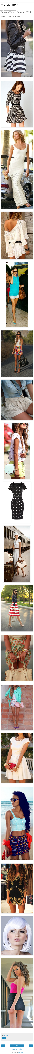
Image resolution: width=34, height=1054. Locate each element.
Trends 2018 (9, 5)
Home (17, 1045)
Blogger (20, 1052)
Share (4, 1038)
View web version (17, 1049)
